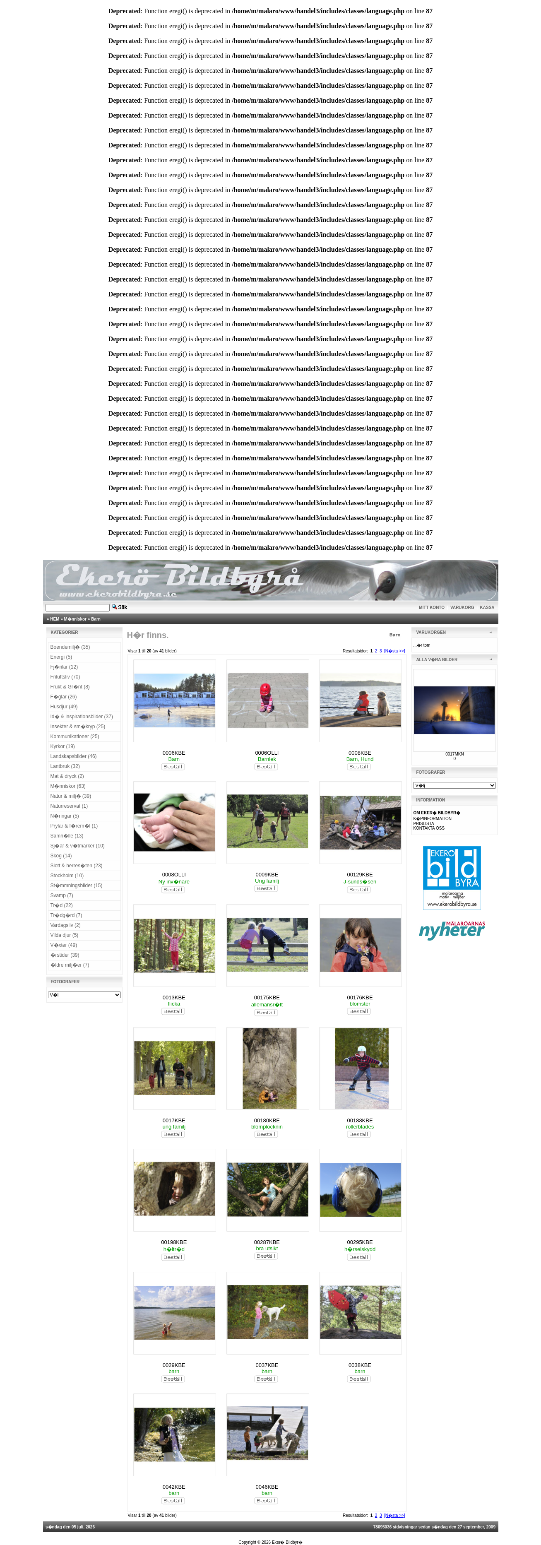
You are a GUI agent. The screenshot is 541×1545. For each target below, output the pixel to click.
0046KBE (266, 1487)
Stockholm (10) (67, 875)
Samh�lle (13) (67, 836)
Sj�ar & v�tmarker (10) (77, 846)
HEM (54, 619)
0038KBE (360, 1365)
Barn (96, 619)
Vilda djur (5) (64, 935)
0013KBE (174, 997)
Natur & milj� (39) (70, 796)
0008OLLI (174, 874)
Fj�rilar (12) (64, 667)
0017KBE (174, 1120)
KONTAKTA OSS (429, 828)
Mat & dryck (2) (67, 776)
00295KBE (360, 1242)
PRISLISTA (423, 823)
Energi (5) (61, 657)
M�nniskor (75, 619)
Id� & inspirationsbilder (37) (81, 717)
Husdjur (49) (64, 707)
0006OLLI (267, 753)
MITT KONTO (432, 607)
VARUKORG (462, 607)
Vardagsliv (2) (65, 925)
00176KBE (360, 997)
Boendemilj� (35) (70, 647)
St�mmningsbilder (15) (76, 885)
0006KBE (174, 753)
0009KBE (266, 874)
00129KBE (360, 874)
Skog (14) (61, 856)
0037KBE (266, 1365)
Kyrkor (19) (62, 746)
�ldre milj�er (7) (69, 965)
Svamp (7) (61, 895)
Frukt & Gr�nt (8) (70, 687)
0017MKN (454, 754)
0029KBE (174, 1365)
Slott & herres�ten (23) (76, 866)
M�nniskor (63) (68, 786)
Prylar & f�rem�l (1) (74, 826)
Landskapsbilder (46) (73, 756)
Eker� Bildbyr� (287, 1542)
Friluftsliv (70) (65, 677)
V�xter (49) (63, 945)
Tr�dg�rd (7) (66, 915)
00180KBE (267, 1120)
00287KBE (267, 1242)
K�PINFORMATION (432, 818)
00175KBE (267, 997)
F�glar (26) (63, 697)
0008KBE (360, 753)
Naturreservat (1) (69, 806)
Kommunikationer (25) (74, 736)
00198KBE (174, 1242)
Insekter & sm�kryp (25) (78, 726)
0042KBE (174, 1487)
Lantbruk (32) (65, 766)
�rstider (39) (64, 955)
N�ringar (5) (64, 816)
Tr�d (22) (61, 905)
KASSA (487, 607)
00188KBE (360, 1120)
